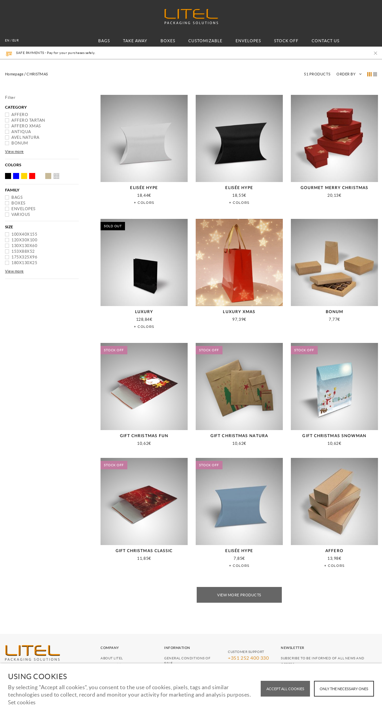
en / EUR (12, 40)
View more (14, 152)
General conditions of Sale (187, 660)
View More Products (239, 595)
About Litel (112, 658)
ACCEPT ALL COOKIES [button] (285, 689)
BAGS (104, 41)
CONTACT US (325, 41)
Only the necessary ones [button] (344, 689)
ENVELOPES (248, 41)
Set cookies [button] (22, 702)
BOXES (168, 41)
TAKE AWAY (135, 41)
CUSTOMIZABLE (205, 41)
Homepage (14, 74)
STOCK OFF (286, 41)
